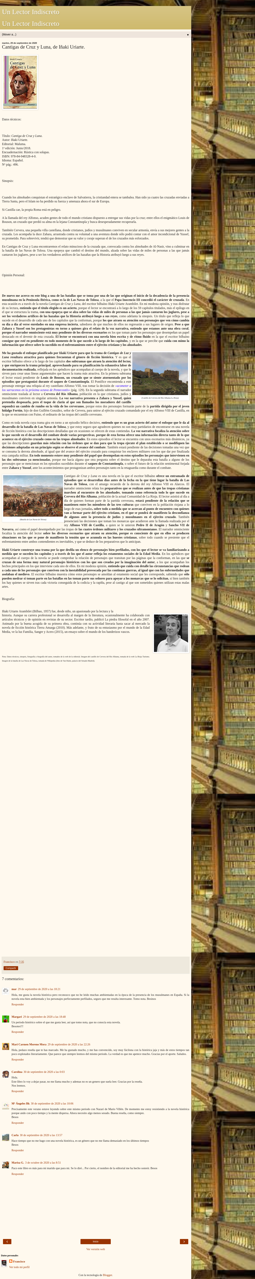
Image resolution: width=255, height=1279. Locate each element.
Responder (18, 1004)
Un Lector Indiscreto (30, 12)
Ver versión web (95, 1249)
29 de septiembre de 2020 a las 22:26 (69, 1044)
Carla (15, 1135)
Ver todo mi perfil (19, 1267)
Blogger (107, 1275)
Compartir (11, 968)
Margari (17, 1016)
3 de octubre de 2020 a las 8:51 (43, 1162)
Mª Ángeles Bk (21, 1103)
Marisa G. (18, 1162)
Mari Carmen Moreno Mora (29, 1044)
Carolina (17, 1071)
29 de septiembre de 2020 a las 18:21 (39, 989)
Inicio (95, 1241)
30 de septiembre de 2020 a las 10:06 (52, 1103)
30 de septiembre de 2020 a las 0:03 (44, 1071)
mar (14, 989)
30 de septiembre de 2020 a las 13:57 (41, 1135)
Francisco (19, 1261)
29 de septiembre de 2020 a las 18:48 (44, 1016)
